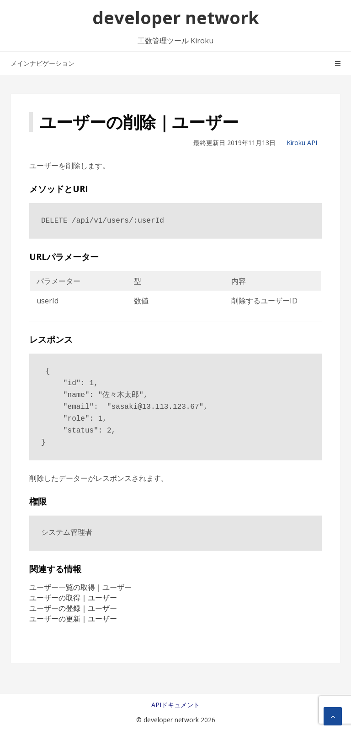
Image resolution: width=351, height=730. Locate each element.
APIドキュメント (175, 704)
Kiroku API (302, 142)
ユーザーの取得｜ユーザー (73, 598)
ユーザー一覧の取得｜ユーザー (80, 587)
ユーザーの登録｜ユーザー (73, 608)
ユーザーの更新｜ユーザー (73, 619)
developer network (175, 17)
